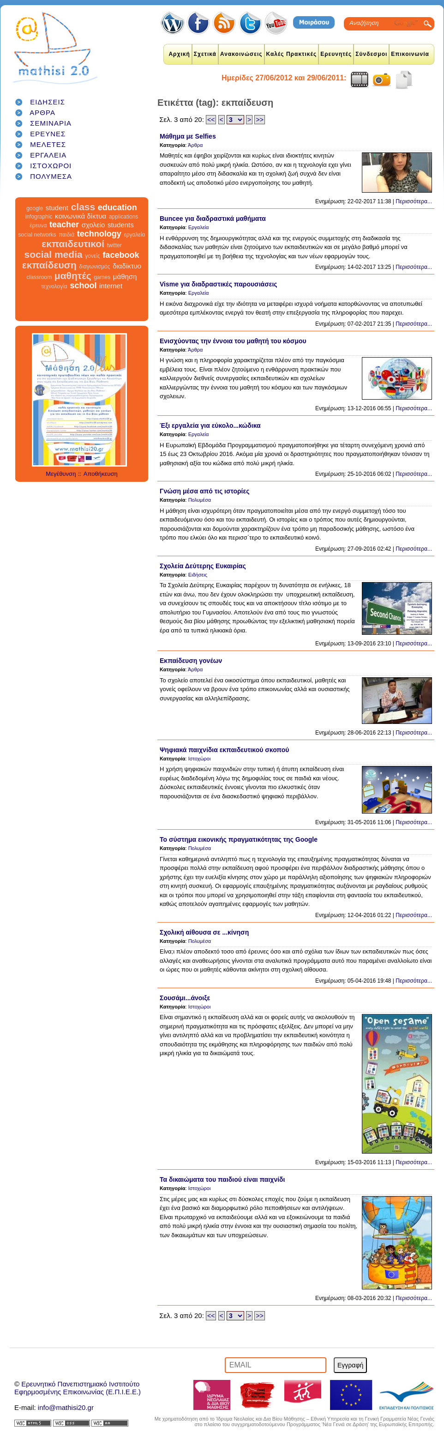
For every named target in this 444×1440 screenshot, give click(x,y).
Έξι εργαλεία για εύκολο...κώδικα (210, 425)
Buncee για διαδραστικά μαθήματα (213, 218)
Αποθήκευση (101, 473)
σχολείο (93, 224)
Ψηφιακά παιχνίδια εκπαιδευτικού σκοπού (224, 749)
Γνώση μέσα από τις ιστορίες (204, 491)
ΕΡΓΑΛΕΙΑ (48, 155)
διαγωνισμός (94, 266)
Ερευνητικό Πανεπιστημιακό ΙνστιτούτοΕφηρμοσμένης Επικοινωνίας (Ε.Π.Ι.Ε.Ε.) (77, 1388)
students (121, 224)
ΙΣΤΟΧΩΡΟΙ (51, 166)
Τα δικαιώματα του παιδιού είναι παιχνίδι (222, 1179)
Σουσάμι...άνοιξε (185, 998)
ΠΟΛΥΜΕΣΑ (51, 176)
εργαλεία (134, 234)
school (83, 285)
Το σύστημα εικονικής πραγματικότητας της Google (239, 839)
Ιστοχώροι (199, 758)
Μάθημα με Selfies (188, 136)
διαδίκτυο (127, 265)
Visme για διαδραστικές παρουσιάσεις (218, 284)
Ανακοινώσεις (241, 54)
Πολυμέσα (199, 500)
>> (259, 119)
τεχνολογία (54, 286)
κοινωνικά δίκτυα (80, 216)
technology (99, 234)
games (102, 277)
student (57, 207)
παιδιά (66, 234)
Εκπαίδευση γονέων (191, 660)
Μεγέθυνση (61, 473)
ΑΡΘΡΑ (42, 112)
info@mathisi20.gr (66, 1407)
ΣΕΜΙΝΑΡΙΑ (51, 123)
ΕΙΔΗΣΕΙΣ (47, 102)
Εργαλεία (198, 227)
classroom (39, 277)
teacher (64, 224)
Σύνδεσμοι (371, 54)
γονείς (92, 256)
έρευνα (38, 225)
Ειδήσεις (197, 574)
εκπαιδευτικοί (73, 244)
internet (110, 285)
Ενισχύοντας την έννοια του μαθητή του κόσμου (233, 341)
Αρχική (179, 54)
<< (211, 119)
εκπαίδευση (49, 265)
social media (53, 254)
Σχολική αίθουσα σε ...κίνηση (204, 932)
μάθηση (125, 276)
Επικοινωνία (410, 54)
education (117, 207)
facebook (120, 255)
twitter (114, 245)
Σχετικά (205, 54)
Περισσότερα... (414, 201)
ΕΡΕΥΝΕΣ (48, 134)
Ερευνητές (336, 54)
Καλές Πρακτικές (291, 54)
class (83, 207)
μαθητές (72, 275)
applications (123, 216)
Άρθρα (195, 145)
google (34, 208)
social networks (37, 234)
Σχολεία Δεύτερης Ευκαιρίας (203, 566)
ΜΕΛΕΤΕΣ (48, 144)
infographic (39, 216)
